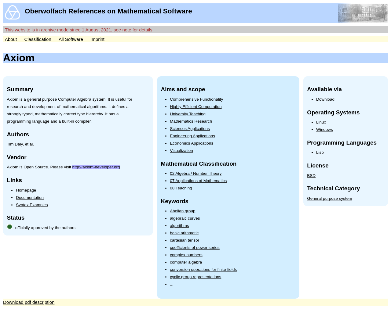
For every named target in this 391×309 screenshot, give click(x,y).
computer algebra (186, 262)
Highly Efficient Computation (195, 106)
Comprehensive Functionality (196, 99)
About (11, 39)
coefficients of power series (195, 247)
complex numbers (186, 255)
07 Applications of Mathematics (198, 180)
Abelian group (182, 211)
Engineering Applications (192, 136)
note (126, 29)
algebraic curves (185, 218)
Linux (321, 122)
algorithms (179, 225)
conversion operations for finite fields (203, 269)
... (171, 284)
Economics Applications (191, 143)
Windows (324, 129)
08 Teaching (181, 188)
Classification (37, 39)
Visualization (181, 150)
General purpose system (329, 198)
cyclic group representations (195, 277)
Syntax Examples (32, 205)
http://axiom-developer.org (96, 167)
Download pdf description (28, 302)
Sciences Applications (190, 128)
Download (325, 99)
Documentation (30, 197)
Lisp (320, 152)
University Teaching (188, 114)
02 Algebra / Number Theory (195, 173)
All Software (71, 39)
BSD (311, 175)
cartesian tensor (184, 240)
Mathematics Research (191, 121)
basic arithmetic (184, 233)
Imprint (97, 39)
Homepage (26, 190)
